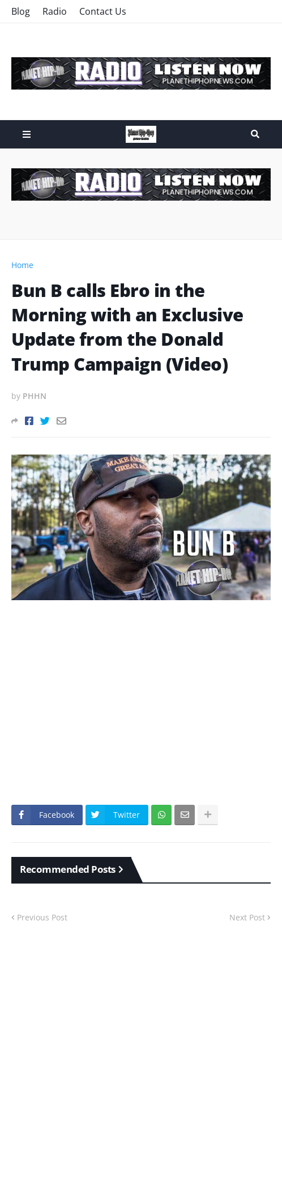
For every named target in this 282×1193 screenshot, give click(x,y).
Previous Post (42, 917)
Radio (54, 11)
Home (22, 265)
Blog (20, 11)
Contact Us (102, 11)
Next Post (247, 917)
